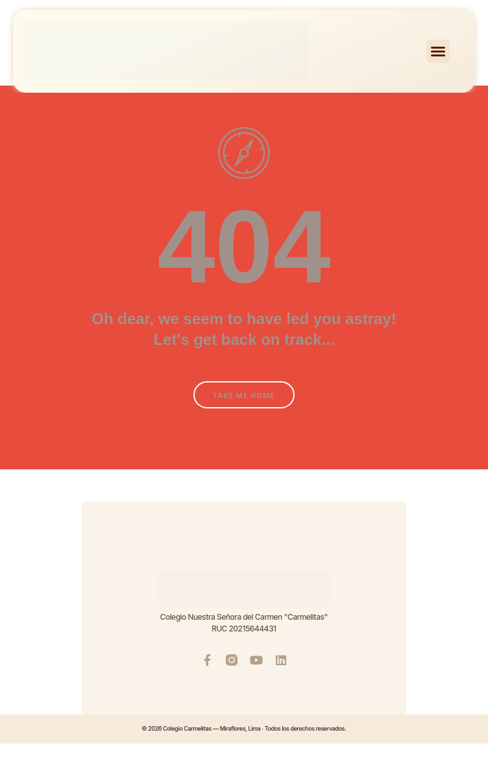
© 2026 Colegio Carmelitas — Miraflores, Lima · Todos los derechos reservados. (243, 728)
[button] (438, 51)
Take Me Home (243, 395)
